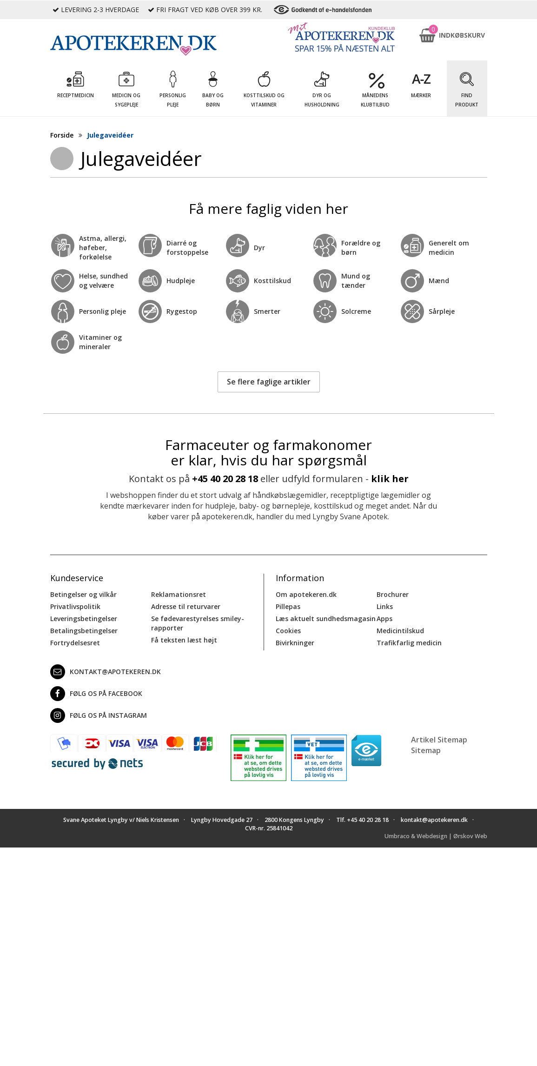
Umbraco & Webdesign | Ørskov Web (436, 836)
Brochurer (393, 594)
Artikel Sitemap (439, 740)
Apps (384, 618)
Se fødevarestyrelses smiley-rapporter (197, 623)
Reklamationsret (178, 594)
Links (385, 606)
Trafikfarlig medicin (409, 642)
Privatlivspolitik (75, 606)
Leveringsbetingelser (83, 618)
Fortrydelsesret (75, 642)
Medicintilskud (400, 630)
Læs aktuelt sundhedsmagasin (326, 618)
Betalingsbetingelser (84, 630)
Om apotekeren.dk (306, 594)
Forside (61, 135)
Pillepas (288, 606)
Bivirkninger (295, 642)
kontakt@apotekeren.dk (105, 671)
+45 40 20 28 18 (225, 478)
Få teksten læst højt (184, 640)
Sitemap (426, 750)
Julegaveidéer (110, 135)
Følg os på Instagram (98, 715)
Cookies (288, 630)
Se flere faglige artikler (269, 382)
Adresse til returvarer (185, 606)
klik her (390, 478)
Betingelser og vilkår (83, 594)
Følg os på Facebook (96, 693)
